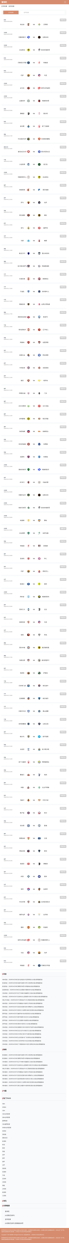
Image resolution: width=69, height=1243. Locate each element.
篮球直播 (11, 6)
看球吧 (4, 2)
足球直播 (4, 6)
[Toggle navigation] (65, 2)
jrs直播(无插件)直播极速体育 (14, 1223)
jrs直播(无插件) (10, 1215)
